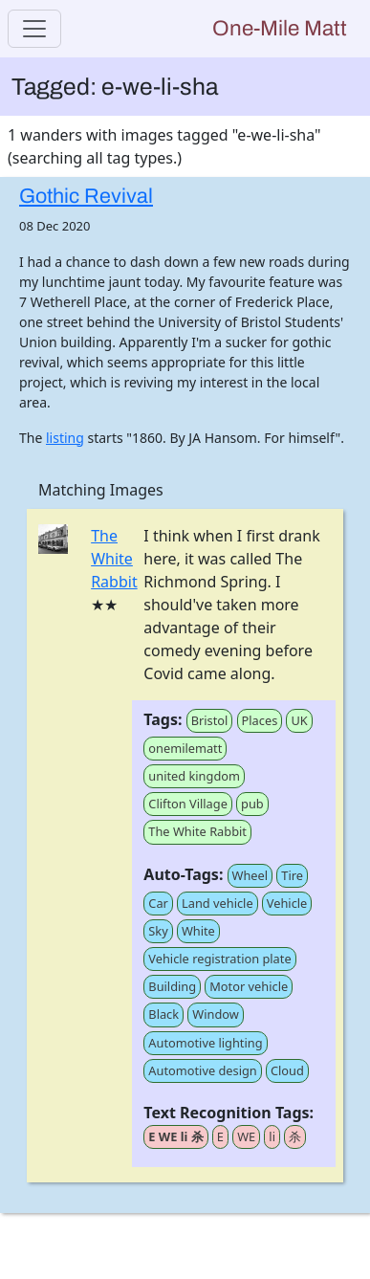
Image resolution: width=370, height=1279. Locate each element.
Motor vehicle (248, 986)
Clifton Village (188, 803)
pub (252, 803)
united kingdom (194, 775)
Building (172, 986)
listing (65, 438)
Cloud (287, 1070)
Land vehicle (217, 903)
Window (215, 1014)
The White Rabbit (114, 558)
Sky (157, 930)
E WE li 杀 (175, 1136)
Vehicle (287, 903)
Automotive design (202, 1070)
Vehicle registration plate (219, 958)
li (272, 1136)
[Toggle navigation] (34, 29)
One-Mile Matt (279, 28)
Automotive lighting (205, 1042)
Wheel (250, 875)
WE (246, 1136)
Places (260, 720)
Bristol (210, 720)
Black (163, 1014)
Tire (292, 875)
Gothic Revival (86, 196)
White (198, 930)
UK (299, 720)
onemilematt (185, 748)
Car (158, 903)
